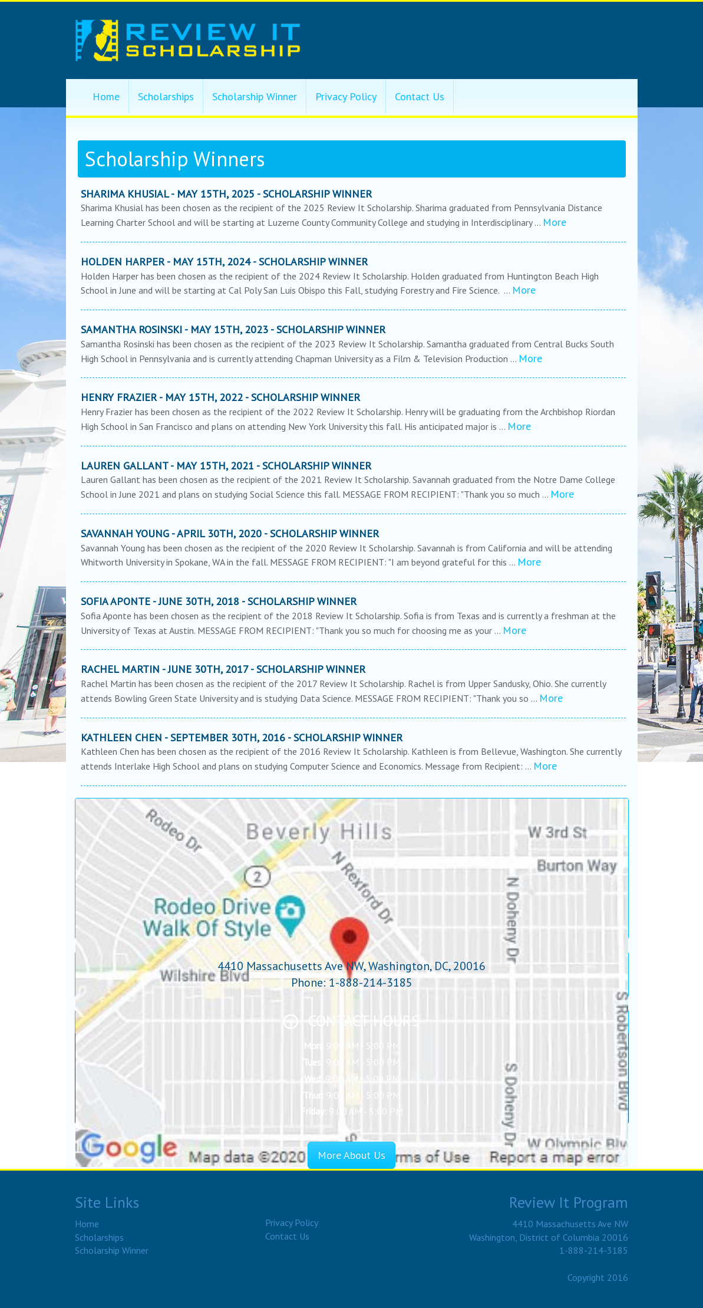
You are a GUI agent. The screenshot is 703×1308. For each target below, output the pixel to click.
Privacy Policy (346, 96)
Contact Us (419, 96)
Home (106, 96)
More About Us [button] (351, 1155)
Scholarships (166, 96)
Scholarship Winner (254, 96)
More (554, 222)
